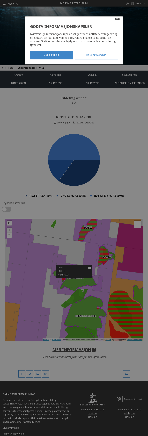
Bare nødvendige (96, 55)
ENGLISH (117, 19)
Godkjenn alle (52, 54)
